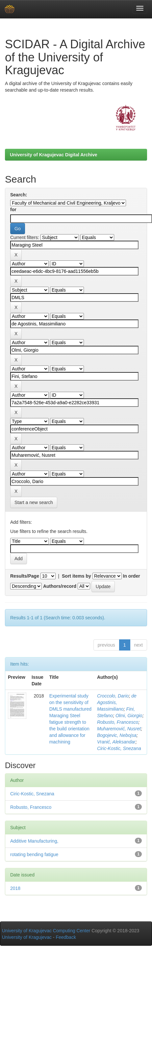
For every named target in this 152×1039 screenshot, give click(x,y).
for (13, 209)
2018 (15, 888)
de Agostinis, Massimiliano (117, 702)
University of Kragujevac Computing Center (46, 930)
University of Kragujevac (27, 937)
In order (131, 576)
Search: (18, 194)
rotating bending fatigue (34, 854)
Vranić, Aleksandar (116, 741)
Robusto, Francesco (117, 722)
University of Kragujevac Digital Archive (53, 154)
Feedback (66, 937)
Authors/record (59, 586)
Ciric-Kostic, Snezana (119, 748)
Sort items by (76, 576)
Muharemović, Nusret (119, 728)
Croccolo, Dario (113, 695)
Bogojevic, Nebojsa (117, 735)
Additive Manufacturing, (34, 841)
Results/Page (24, 576)
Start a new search (33, 502)
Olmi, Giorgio (128, 715)
